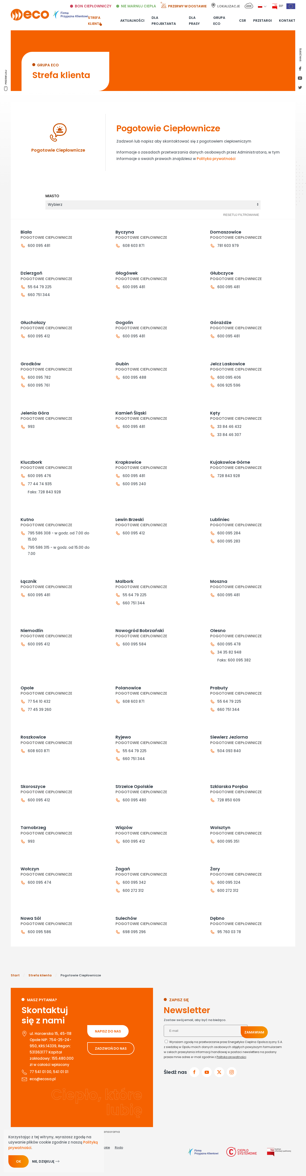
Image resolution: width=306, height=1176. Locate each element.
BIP (281, 6)
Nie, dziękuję (43, 1161)
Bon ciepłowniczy (93, 6)
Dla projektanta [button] (164, 20)
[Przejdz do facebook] (194, 1084)
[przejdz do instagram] (232, 1084)
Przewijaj (6, 77)
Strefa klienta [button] (94, 20)
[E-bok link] (249, 6)
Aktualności (132, 20)
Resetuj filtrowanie (241, 215)
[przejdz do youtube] (207, 1084)
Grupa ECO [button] (219, 20)
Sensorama (111, 1144)
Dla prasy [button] (194, 20)
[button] (260, 6)
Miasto (52, 195)
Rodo (119, 1159)
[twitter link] (300, 88)
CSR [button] (242, 20)
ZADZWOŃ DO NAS (111, 1060)
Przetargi (262, 20)
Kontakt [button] (287, 20)
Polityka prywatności (216, 158)
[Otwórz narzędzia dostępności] (300, 1159)
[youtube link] (300, 78)
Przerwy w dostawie (187, 6)
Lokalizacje (228, 6)
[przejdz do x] (219, 1084)
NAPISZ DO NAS (108, 1043)
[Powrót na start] (49, 14)
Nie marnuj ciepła (138, 6)
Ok (18, 1161)
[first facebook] (300, 69)
